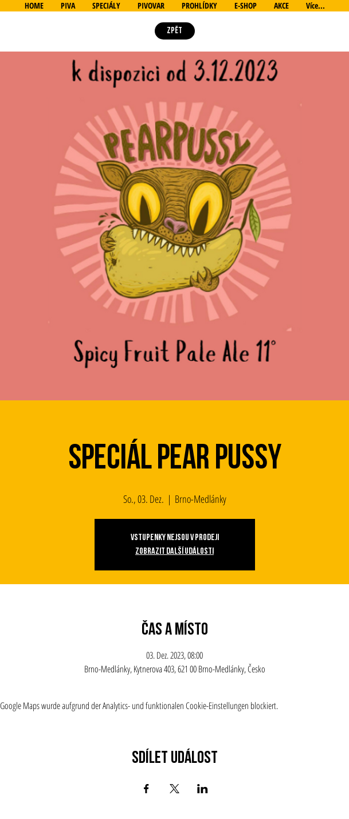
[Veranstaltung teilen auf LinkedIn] (202, 788)
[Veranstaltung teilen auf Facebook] (146, 788)
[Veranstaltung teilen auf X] (174, 788)
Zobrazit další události (174, 551)
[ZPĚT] (175, 31)
